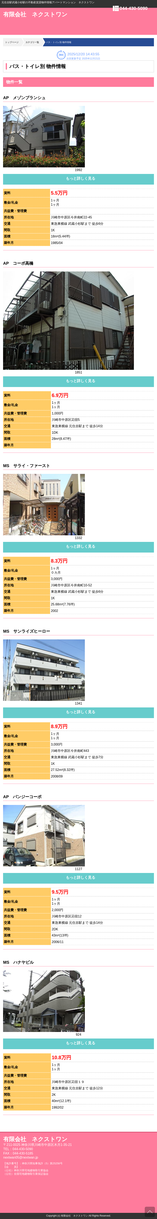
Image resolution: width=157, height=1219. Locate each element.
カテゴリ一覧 (32, 42)
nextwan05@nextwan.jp (20, 1157)
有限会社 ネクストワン (35, 14)
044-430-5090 (134, 8)
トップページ (12, 42)
